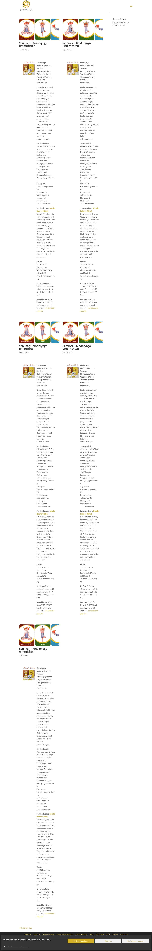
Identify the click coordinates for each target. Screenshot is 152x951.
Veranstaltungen (48, 934)
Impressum (25, 947)
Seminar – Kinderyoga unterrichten (33, 44)
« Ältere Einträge (25, 928)
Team (91, 934)
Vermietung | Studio (103, 934)
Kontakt (115, 934)
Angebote (36, 934)
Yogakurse (27, 934)
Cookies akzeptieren (80, 941)
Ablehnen (108, 941)
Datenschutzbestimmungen (12, 947)
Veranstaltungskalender (65, 934)
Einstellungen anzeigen (135, 941)
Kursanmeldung (81, 934)
